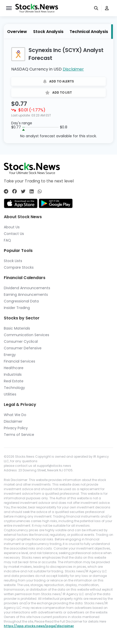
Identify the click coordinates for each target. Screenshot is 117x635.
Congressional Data (21, 301)
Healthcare (13, 367)
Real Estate (13, 381)
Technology (14, 387)
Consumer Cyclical (21, 341)
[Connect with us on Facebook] (14, 191)
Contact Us (14, 233)
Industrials (13, 374)
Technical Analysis (89, 32)
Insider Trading (17, 307)
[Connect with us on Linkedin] (32, 191)
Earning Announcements (26, 294)
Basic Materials (17, 328)
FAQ (7, 240)
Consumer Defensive (23, 348)
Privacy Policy (16, 428)
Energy (10, 354)
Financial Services (19, 361)
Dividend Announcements (27, 287)
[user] (106, 8)
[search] (97, 8)
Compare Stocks (19, 267)
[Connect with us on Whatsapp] (40, 191)
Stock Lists (13, 260)
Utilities (10, 394)
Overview (17, 32)
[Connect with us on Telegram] (6, 191)
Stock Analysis (48, 32)
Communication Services (26, 334)
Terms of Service (19, 434)
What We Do (15, 414)
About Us (12, 227)
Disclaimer (73, 69)
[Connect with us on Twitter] (23, 191)
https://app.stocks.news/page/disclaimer (39, 626)
